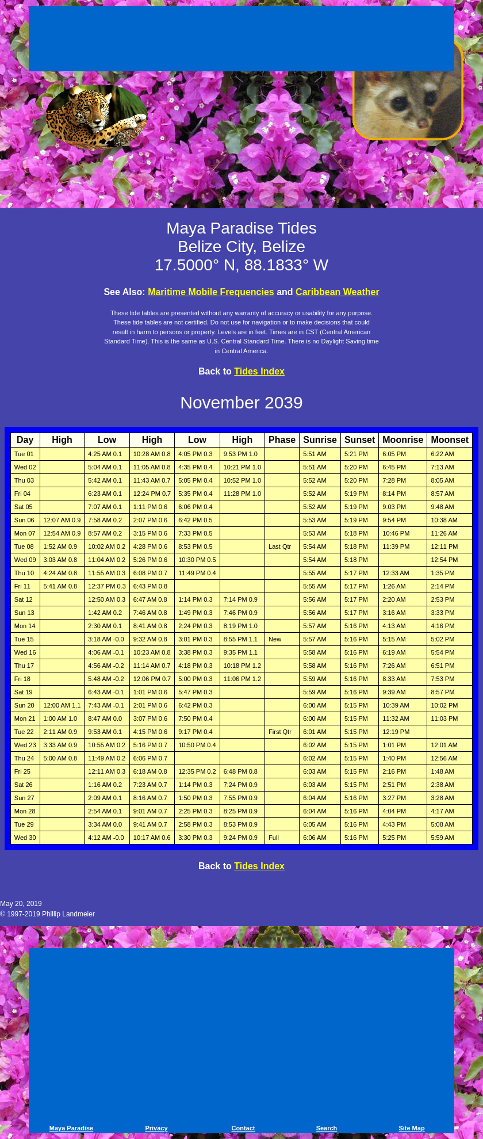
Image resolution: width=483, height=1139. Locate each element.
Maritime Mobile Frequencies (211, 292)
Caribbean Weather (337, 292)
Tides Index (259, 371)
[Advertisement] (241, 40)
